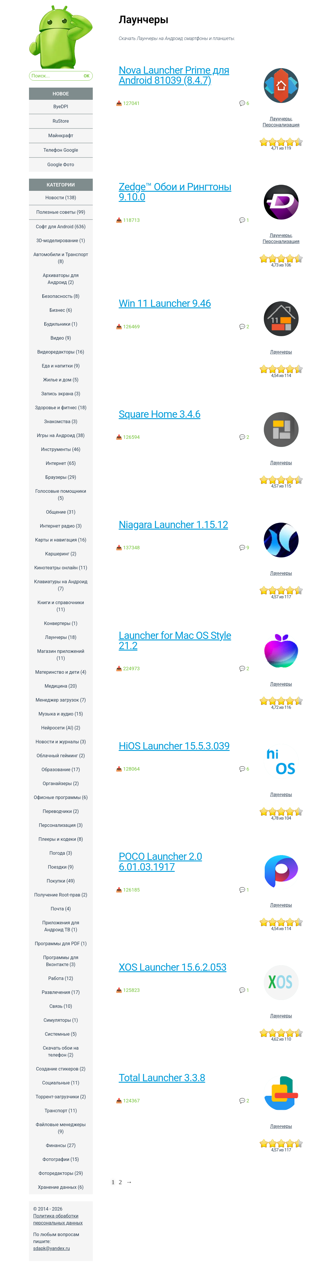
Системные (57, 1034)
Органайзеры (57, 783)
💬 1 (244, 220)
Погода (57, 853)
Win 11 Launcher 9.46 (165, 303)
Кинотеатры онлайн (55, 567)
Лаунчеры (280, 119)
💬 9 (244, 547)
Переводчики (57, 811)
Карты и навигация (56, 540)
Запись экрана (57, 393)
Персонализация (281, 125)
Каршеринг (57, 554)
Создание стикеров (57, 1069)
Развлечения (56, 992)
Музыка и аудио (56, 714)
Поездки (57, 867)
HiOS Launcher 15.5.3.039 (174, 746)
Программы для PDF (57, 943)
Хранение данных (57, 1187)
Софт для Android (54, 226)
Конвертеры (57, 623)
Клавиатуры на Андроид (60, 581)
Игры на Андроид (56, 435)
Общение (56, 512)
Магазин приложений (60, 651)
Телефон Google (60, 150)
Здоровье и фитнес (56, 407)
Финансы (56, 1145)
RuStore (60, 121)
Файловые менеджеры (61, 1124)
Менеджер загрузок (57, 700)
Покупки (56, 881)
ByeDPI (60, 106)
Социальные (56, 1083)
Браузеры (55, 477)
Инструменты (56, 449)
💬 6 (244, 103)
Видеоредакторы (56, 352)
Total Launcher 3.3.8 (162, 1078)
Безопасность (57, 296)
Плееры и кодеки (57, 839)
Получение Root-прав (57, 895)
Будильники (57, 324)
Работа (56, 978)
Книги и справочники (60, 602)
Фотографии (56, 1159)
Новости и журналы (57, 742)
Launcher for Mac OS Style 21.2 (175, 640)
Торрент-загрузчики (57, 1096)
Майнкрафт (60, 135)
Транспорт (56, 1110)
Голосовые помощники (60, 491)
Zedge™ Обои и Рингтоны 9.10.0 (175, 192)
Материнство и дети (57, 672)
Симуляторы (57, 1020)
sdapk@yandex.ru (51, 1248)
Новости (54, 197)
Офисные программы (57, 797)
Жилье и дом (57, 380)
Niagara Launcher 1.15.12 (173, 525)
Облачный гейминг (57, 755)
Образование (55, 769)
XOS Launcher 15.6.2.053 (172, 967)
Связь (55, 1006)
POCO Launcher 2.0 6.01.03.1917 (160, 861)
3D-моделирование (57, 240)
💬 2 (244, 326)
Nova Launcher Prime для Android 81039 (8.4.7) (174, 75)
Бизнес (57, 310)
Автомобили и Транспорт (60, 254)
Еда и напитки (57, 366)
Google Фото (60, 164)
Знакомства (57, 421)
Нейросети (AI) (57, 728)
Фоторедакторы (56, 1173)
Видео (57, 338)
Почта (57, 909)
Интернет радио (57, 526)
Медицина (56, 686)
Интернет (56, 463)
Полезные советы (56, 212)
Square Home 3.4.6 (160, 414)
